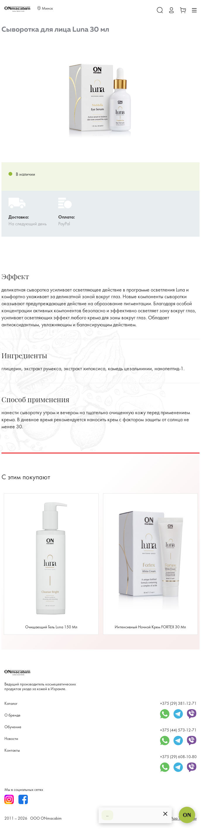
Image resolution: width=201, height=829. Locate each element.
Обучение (12, 727)
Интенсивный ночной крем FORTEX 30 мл (150, 627)
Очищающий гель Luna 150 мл (51, 627)
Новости (11, 739)
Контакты (12, 751)
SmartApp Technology (179, 819)
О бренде (12, 715)
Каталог (10, 704)
